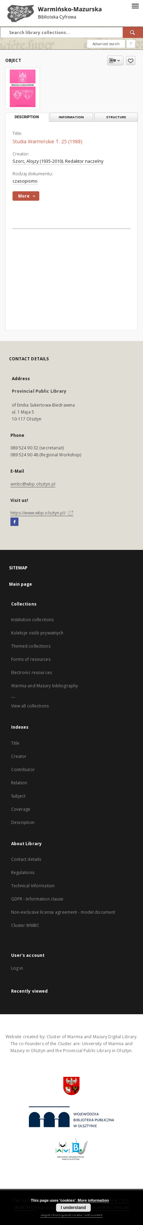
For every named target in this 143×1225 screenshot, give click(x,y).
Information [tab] (71, 117)
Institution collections (32, 620)
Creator (19, 756)
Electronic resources (31, 672)
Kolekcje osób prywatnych (37, 633)
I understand (73, 1207)
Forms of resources (30, 659)
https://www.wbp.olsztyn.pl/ (41, 513)
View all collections (30, 706)
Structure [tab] (116, 117)
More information (93, 1200)
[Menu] (135, 5)
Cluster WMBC (25, 925)
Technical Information (33, 886)
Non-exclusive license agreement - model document (63, 912)
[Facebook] (14, 522)
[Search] (133, 32)
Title (15, 743)
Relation (19, 783)
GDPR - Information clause (37, 899)
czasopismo (25, 181)
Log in (17, 968)
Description (22, 822)
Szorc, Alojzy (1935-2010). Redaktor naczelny (58, 161)
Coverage (21, 809)
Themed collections (30, 646)
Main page (20, 584)
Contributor (23, 769)
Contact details (26, 859)
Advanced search (106, 43)
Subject (18, 796)
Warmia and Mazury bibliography (44, 686)
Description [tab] (27, 117)
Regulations (22, 872)
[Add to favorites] (130, 60)
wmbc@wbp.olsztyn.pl (32, 484)
